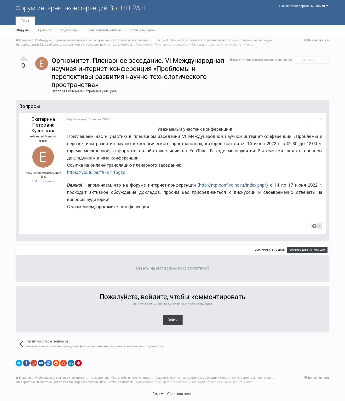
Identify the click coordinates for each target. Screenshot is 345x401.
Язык (158, 394)
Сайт (25, 21)
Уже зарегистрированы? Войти (303, 6)
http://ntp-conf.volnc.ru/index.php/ (232, 185)
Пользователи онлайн (104, 30)
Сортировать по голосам (307, 249)
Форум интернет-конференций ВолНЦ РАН (80, 8)
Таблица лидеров (142, 30)
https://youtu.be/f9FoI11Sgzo (96, 172)
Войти (173, 320)
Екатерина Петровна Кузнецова (91, 91)
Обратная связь (180, 394)
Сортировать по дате (270, 249)
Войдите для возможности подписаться (263, 60)
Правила (44, 30)
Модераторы (69, 30)
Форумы (22, 30)
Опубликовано (88, 119)
